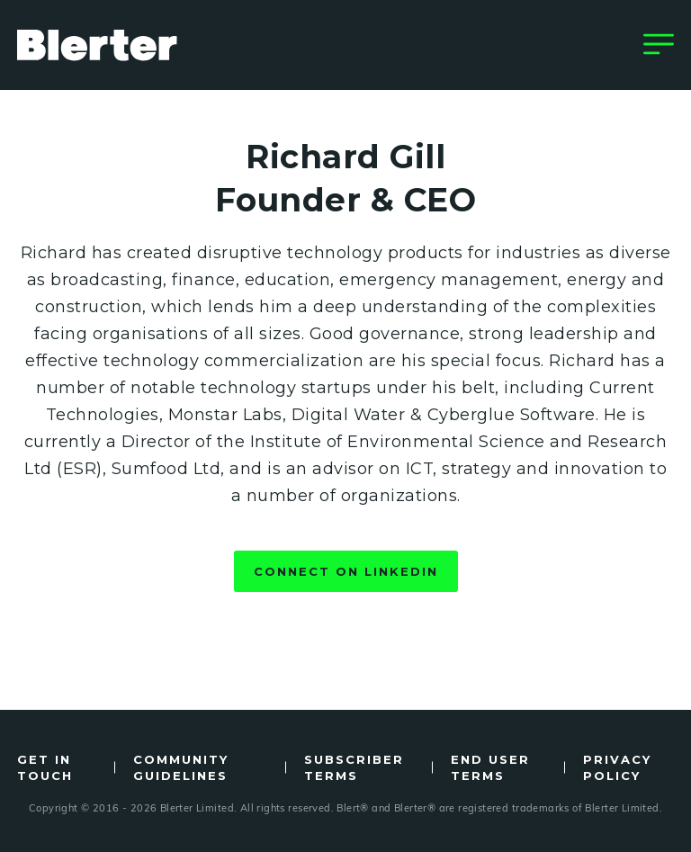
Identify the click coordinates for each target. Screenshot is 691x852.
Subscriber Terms (354, 767)
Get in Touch (45, 767)
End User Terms (490, 767)
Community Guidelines (181, 767)
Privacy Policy (617, 767)
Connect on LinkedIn (346, 571)
